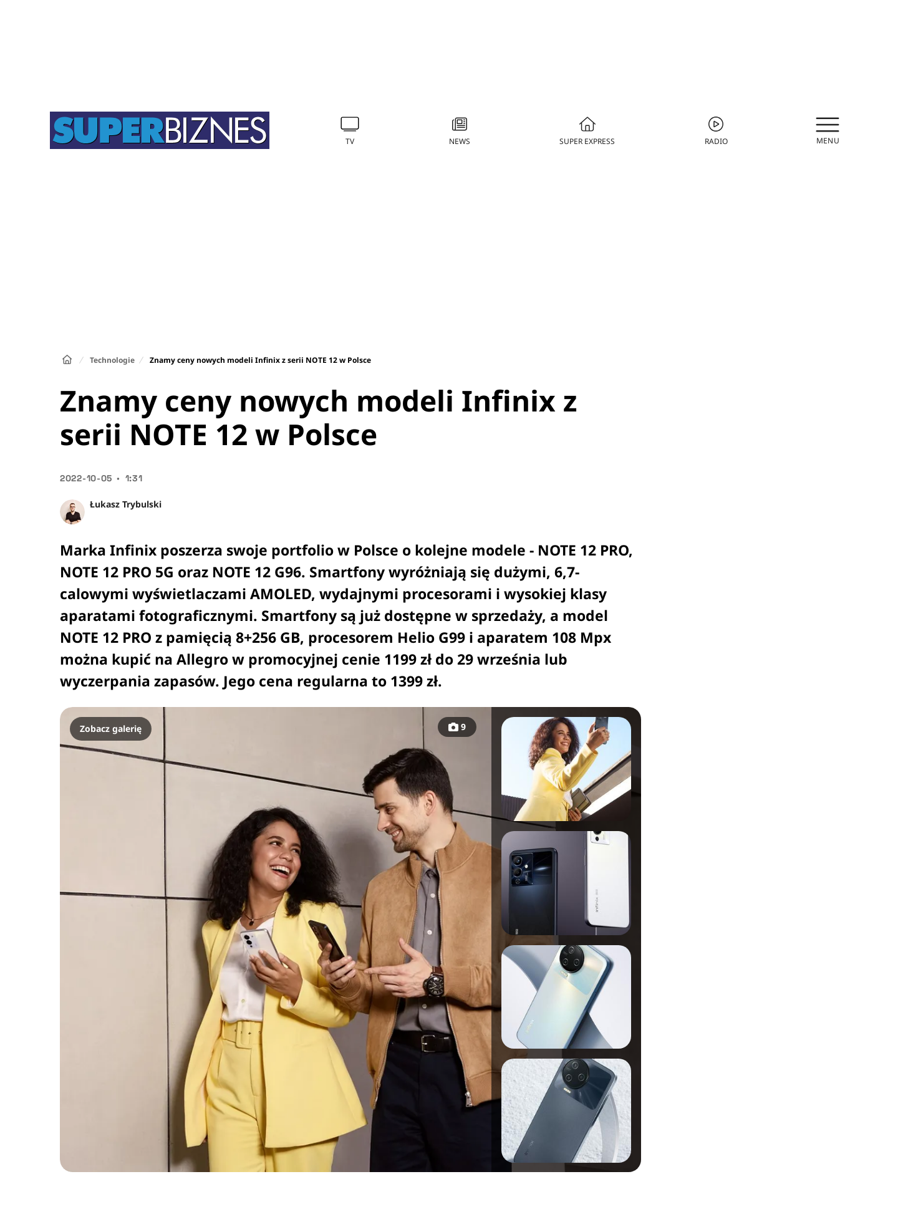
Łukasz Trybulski (126, 504)
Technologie (112, 360)
